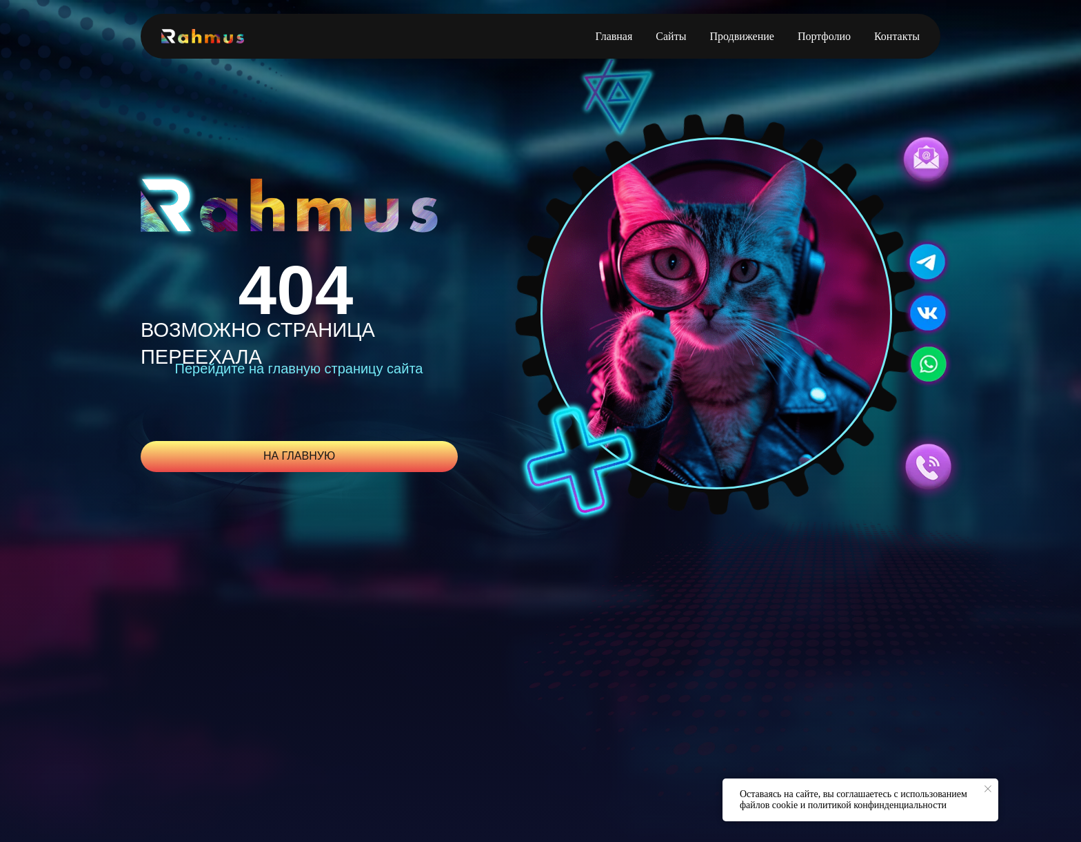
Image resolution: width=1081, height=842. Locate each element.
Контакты (897, 36)
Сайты (671, 36)
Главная (614, 36)
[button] (926, 160)
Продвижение (741, 36)
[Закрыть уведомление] (988, 789)
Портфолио (824, 36)
